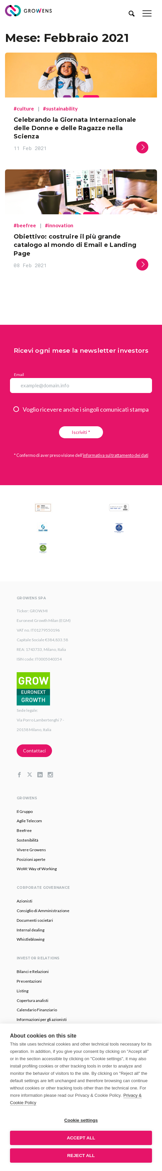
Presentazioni (29, 981)
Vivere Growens (31, 849)
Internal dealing (30, 929)
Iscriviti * (81, 432)
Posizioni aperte (31, 859)
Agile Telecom (29, 820)
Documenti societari (35, 920)
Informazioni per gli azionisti (42, 1019)
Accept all (81, 1137)
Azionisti (24, 900)
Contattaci (34, 750)
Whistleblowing (30, 939)
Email (19, 374)
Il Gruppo (25, 811)
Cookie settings (81, 1120)
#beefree (25, 225)
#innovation (59, 225)
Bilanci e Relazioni (33, 971)
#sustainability (60, 108)
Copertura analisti (32, 1000)
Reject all (81, 1155)
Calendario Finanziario (37, 1009)
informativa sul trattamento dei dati (115, 455)
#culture (24, 108)
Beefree (24, 830)
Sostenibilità (27, 840)
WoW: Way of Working (37, 868)
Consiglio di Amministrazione (43, 910)
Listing (22, 990)
